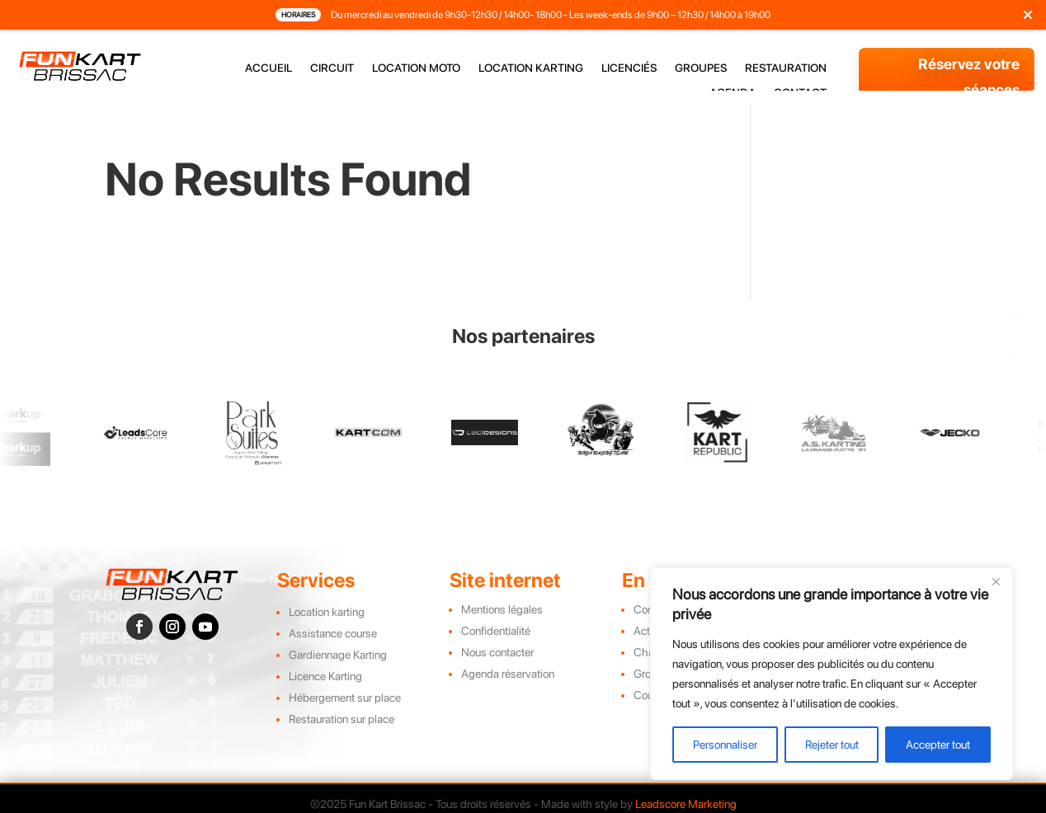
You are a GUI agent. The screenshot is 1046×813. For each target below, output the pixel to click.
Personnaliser (725, 744)
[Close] (996, 581)
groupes (701, 68)
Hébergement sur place (345, 697)
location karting (530, 68)
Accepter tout (938, 744)
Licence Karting (325, 676)
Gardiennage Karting (338, 654)
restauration (786, 68)
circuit (332, 68)
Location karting (327, 611)
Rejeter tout (832, 744)
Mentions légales (502, 609)
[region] (831, 673)
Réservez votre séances (968, 76)
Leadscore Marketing (686, 804)
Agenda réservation (507, 673)
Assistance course (333, 633)
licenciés (629, 68)
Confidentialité (495, 630)
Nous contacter (497, 652)
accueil (268, 68)
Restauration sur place (341, 719)
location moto (416, 68)
